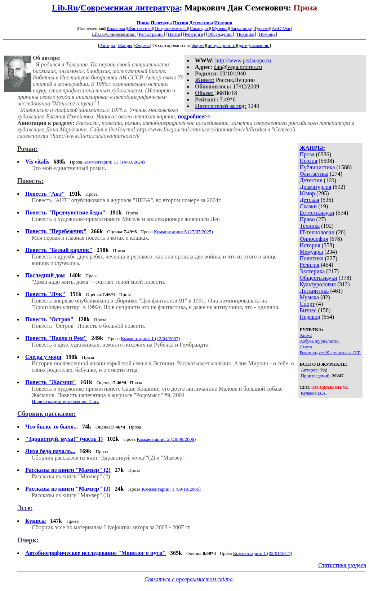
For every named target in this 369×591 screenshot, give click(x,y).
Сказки (308, 206)
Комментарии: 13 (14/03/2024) (114, 162)
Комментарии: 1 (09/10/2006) (171, 489)
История (223, 22)
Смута (305, 346)
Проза (143, 22)
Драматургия (315, 187)
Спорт (307, 304)
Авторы (107, 45)
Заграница (241, 28)
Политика (311, 258)
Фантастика (140, 28)
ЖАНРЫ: (312, 148)
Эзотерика (312, 271)
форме (198, 45)
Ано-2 (305, 335)
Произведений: (316, 375)
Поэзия (180, 22)
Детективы (201, 22)
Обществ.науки (318, 278)
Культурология (317, 284)
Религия (309, 265)
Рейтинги (194, 34)
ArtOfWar (281, 28)
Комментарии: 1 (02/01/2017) (262, 553)
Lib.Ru (65, 7)
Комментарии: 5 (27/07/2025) (183, 231)
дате (243, 45)
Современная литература (129, 7)
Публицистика (317, 167)
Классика (116, 28)
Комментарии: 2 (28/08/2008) (166, 439)
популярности (222, 45)
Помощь (267, 34)
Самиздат (199, 28)
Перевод (309, 317)
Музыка (220, 28)
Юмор (307, 193)
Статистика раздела (342, 565)
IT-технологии (316, 232)
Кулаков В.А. (314, 393)
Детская (309, 200)
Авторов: (310, 370)
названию (260, 45)
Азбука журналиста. (319, 341)
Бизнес (307, 310)
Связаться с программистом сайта (189, 579)
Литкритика (314, 291)
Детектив (310, 180)
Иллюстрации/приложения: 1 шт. (65, 401)
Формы (142, 45)
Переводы (161, 22)
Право (307, 219)
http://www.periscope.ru (243, 60)
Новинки (245, 34)
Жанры (125, 45)
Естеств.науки (316, 213)
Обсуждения (220, 34)
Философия (313, 239)
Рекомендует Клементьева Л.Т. (330, 352)
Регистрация (151, 34)
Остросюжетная (171, 28)
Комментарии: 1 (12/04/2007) (150, 338)
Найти (174, 34)
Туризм (261, 28)
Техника (309, 226)
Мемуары (311, 252)
